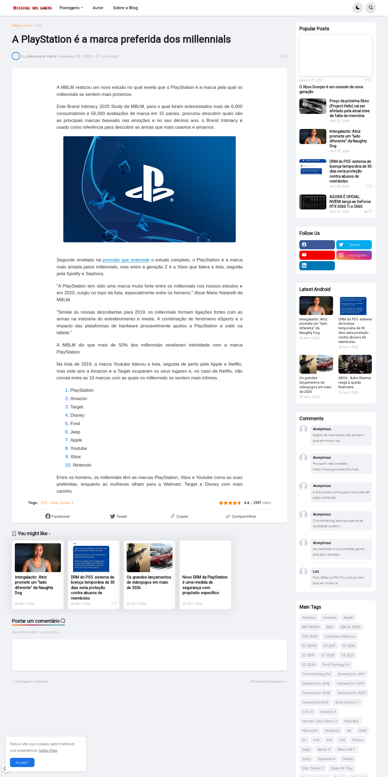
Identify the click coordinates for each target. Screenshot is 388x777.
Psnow (357, 740)
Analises (329, 617)
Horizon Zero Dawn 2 (319, 721)
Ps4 (316, 740)
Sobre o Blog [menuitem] (125, 7)
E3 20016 (309, 645)
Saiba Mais (48, 750)
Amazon (309, 617)
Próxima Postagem (267, 681)
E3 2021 (348, 655)
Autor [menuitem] (98, 7)
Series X (324, 749)
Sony (306, 759)
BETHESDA (310, 627)
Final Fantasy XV (336, 664)
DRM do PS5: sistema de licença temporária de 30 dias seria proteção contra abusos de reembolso (93, 588)
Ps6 (342, 740)
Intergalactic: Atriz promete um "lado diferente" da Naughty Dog (34, 585)
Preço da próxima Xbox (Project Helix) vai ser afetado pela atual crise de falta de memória (350, 108)
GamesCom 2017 (351, 674)
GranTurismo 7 (347, 702)
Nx (349, 730)
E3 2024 (308, 664)
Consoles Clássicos (340, 636)
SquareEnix (326, 759)
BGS (330, 627)
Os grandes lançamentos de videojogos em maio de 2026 (149, 582)
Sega (306, 749)
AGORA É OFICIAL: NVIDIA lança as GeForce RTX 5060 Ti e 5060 (350, 202)
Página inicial (22, 25)
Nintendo (332, 730)
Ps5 (38, 25)
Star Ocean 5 (313, 768)
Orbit (362, 730)
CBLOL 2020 (350, 627)
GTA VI (307, 711)
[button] (357, 7)
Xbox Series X (62, 502)
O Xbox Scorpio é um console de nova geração (331, 89)
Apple (348, 617)
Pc (304, 740)
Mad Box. (351, 721)
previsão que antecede (126, 259)
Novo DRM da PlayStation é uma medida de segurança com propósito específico (204, 585)
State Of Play (341, 768)
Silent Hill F (346, 749)
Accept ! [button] (22, 762)
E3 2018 (349, 645)
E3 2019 (308, 655)
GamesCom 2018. (316, 683)
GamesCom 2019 (350, 683)
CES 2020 (309, 636)
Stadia (348, 759)
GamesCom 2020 (316, 693)
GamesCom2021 (315, 702)
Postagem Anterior (31, 681)
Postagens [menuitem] (69, 7)
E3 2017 (329, 645)
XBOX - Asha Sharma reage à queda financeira (354, 382)
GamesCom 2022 (351, 693)
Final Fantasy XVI (316, 674)
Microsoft (310, 730)
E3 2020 (327, 655)
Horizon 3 (328, 711)
